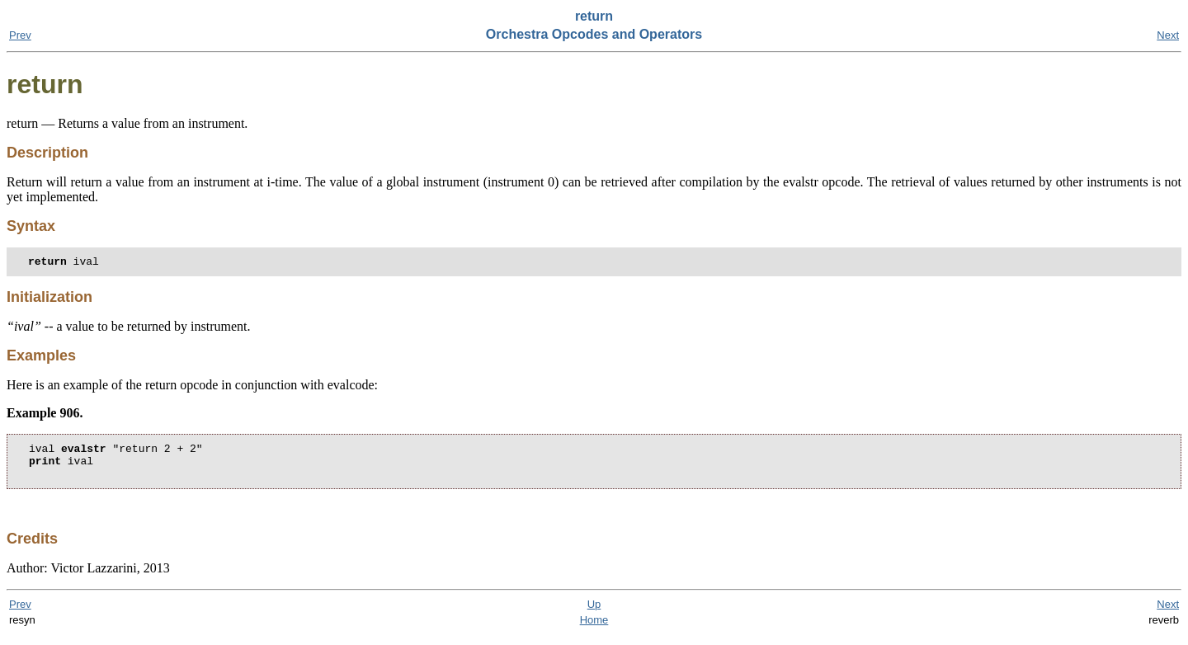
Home (594, 630)
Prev (20, 35)
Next (1168, 35)
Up (594, 614)
